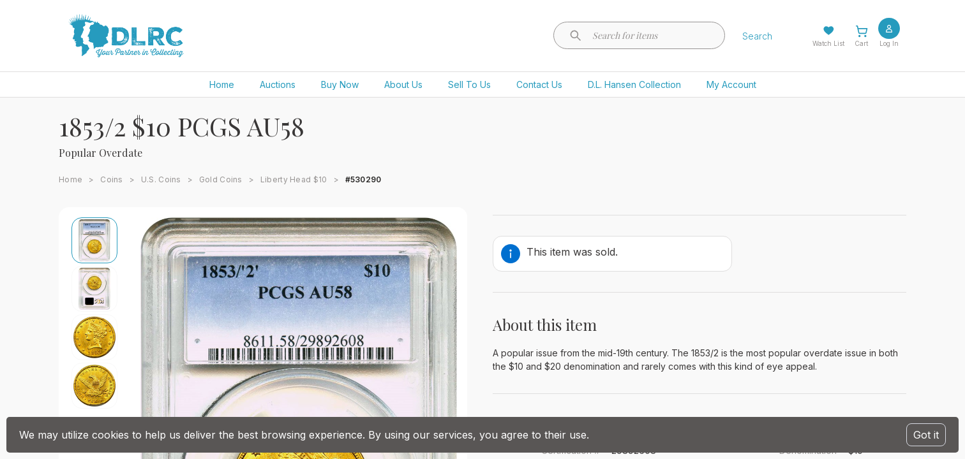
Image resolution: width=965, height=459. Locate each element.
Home (221, 84)
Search (757, 36)
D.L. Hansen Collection (634, 84)
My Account (731, 84)
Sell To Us (469, 84)
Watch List (828, 43)
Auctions (277, 84)
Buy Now (340, 84)
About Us (403, 84)
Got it (926, 434)
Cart (861, 43)
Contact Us (539, 84)
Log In (889, 43)
